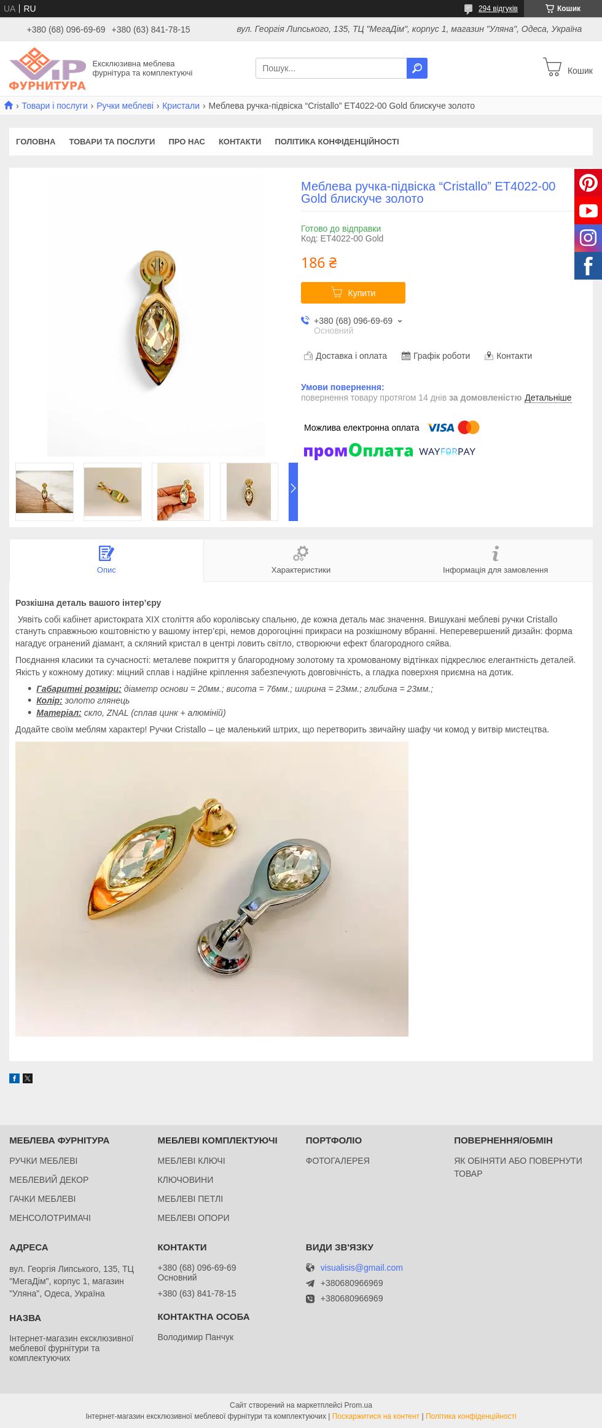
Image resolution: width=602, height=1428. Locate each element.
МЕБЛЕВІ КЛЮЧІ (191, 1161)
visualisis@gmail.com (362, 1268)
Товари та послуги (112, 141)
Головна (35, 141)
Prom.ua (358, 1405)
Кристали (181, 106)
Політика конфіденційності (337, 141)
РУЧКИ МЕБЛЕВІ (43, 1161)
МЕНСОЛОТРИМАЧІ (50, 1218)
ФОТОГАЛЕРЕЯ (338, 1161)
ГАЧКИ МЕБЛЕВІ (42, 1199)
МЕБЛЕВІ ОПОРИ (193, 1218)
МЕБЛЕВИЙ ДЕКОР (48, 1180)
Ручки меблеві (125, 106)
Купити (362, 293)
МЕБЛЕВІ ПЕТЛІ (190, 1199)
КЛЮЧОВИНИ (185, 1180)
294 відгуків (498, 8)
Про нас (186, 141)
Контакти (240, 141)
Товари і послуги (54, 106)
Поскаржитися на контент (376, 1416)
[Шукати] (417, 68)
